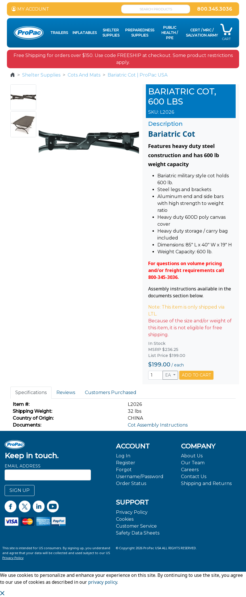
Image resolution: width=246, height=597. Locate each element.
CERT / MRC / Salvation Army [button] (202, 32)
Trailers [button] (59, 33)
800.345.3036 (214, 9)
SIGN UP (19, 490)
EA (168, 375)
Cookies (125, 519)
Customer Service (136, 526)
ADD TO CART (196, 375)
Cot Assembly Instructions (158, 425)
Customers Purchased (110, 392)
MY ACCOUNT (30, 9)
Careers (190, 469)
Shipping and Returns (206, 483)
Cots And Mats (84, 75)
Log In (123, 456)
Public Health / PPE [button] (169, 32)
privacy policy (102, 582)
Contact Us (193, 476)
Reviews (65, 392)
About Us (192, 456)
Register (125, 462)
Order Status (131, 483)
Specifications (31, 392)
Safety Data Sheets (137, 533)
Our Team (193, 462)
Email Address (23, 466)
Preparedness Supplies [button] (139, 32)
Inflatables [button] (85, 33)
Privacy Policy (132, 512)
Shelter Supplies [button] (110, 32)
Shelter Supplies (41, 75)
